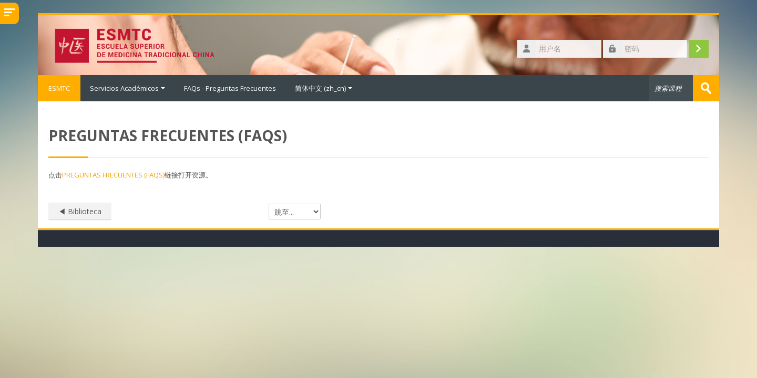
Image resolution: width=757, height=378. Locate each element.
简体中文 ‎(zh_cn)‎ (323, 88)
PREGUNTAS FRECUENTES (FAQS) (113, 175)
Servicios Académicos (127, 88)
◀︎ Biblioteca (79, 211)
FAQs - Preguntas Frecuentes (230, 88)
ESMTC (59, 88)
